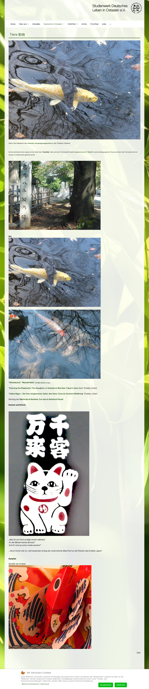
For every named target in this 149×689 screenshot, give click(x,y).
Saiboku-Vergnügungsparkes (39, 143)
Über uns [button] (24, 24)
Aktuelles (36, 24)
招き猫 (37, 382)
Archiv (84, 24)
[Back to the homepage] (116, 8)
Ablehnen (120, 685)
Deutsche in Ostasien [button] (54, 24)
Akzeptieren (105, 685)
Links (104, 24)
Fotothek (94, 24)
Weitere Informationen (30, 684)
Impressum (45, 684)
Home (12, 24)
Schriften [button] (73, 24)
